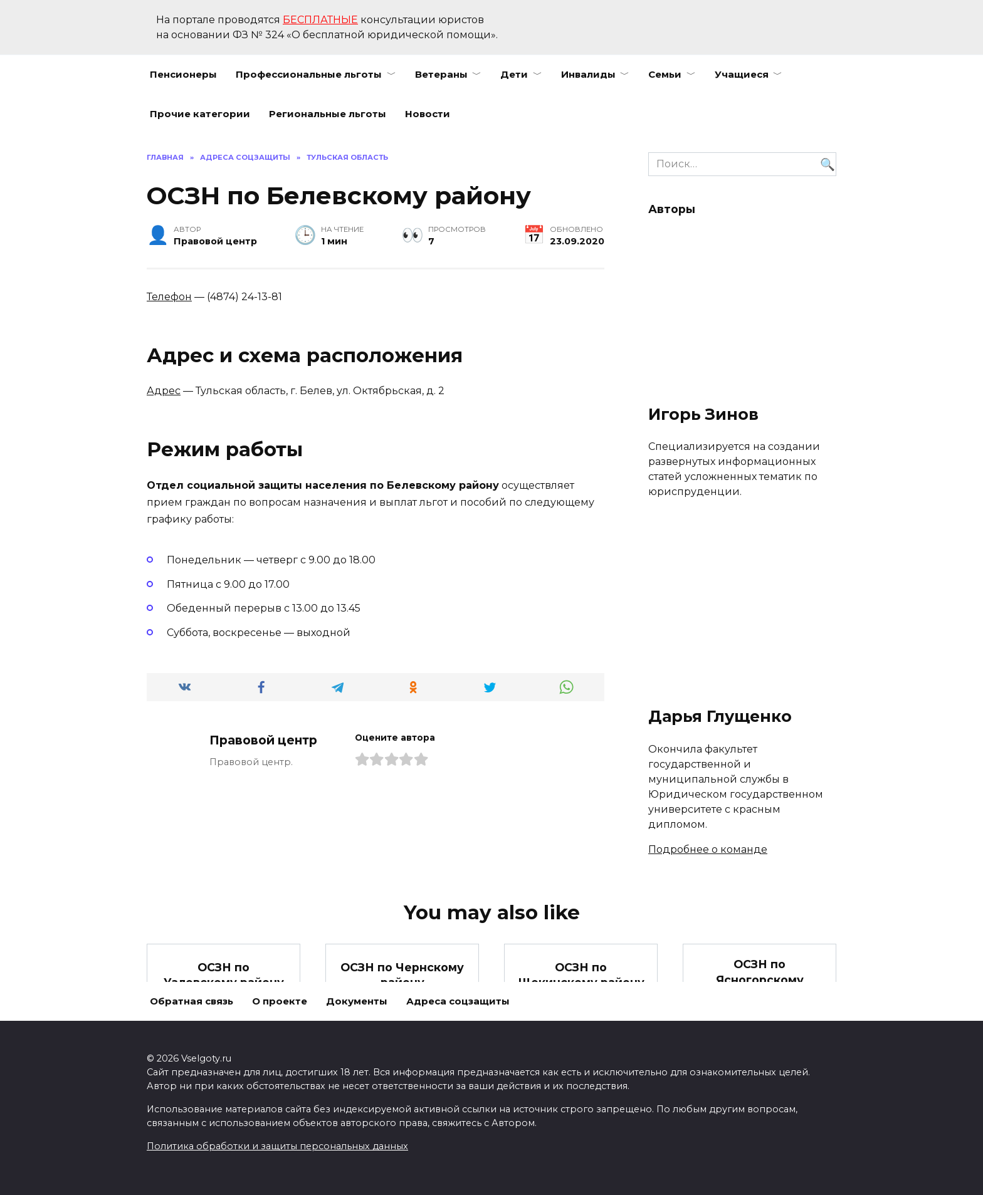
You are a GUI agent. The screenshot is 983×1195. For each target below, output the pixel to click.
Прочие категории (200, 114)
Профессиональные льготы (309, 74)
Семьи (664, 74)
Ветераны (441, 74)
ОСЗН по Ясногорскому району (760, 979)
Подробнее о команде (707, 849)
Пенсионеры (183, 74)
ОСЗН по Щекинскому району (581, 974)
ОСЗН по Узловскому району (224, 974)
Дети (514, 74)
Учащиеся (742, 74)
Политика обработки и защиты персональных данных (277, 1146)
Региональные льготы (327, 114)
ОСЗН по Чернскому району (402, 974)
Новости (427, 114)
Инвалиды (588, 74)
